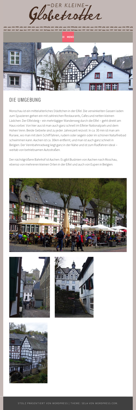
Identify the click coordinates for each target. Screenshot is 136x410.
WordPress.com (106, 403)
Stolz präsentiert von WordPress (43, 403)
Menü (70, 37)
